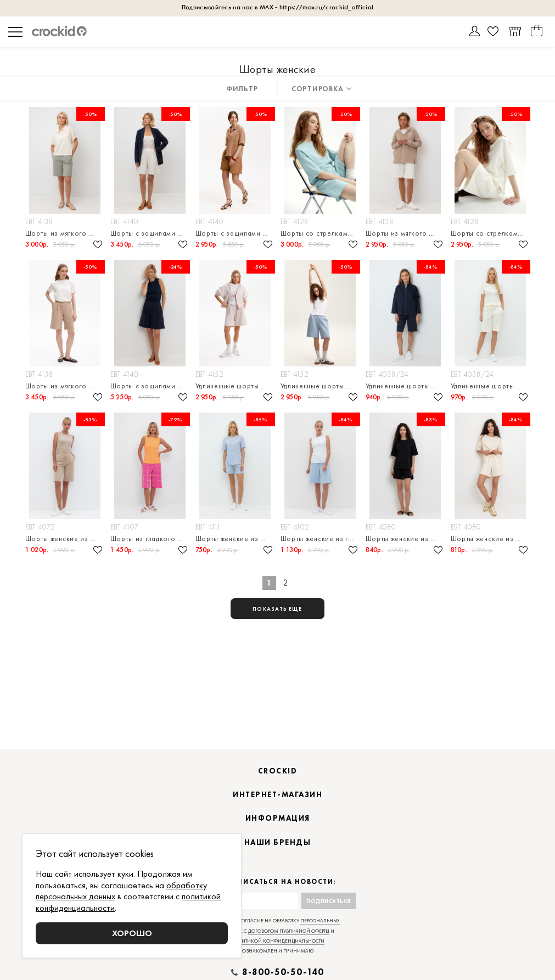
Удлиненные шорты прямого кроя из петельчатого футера (405, 385)
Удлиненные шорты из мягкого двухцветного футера (235, 385)
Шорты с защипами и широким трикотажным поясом (235, 233)
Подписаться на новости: (277, 882)
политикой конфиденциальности (277, 941)
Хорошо (132, 933)
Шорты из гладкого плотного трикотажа (150, 538)
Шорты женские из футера (65, 538)
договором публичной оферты (288, 931)
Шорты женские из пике (235, 538)
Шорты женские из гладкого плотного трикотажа (320, 538)
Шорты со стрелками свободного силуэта (320, 233)
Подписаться (328, 901)
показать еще (277, 608)
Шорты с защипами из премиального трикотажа (150, 233)
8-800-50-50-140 (283, 972)
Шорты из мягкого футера (65, 233)
